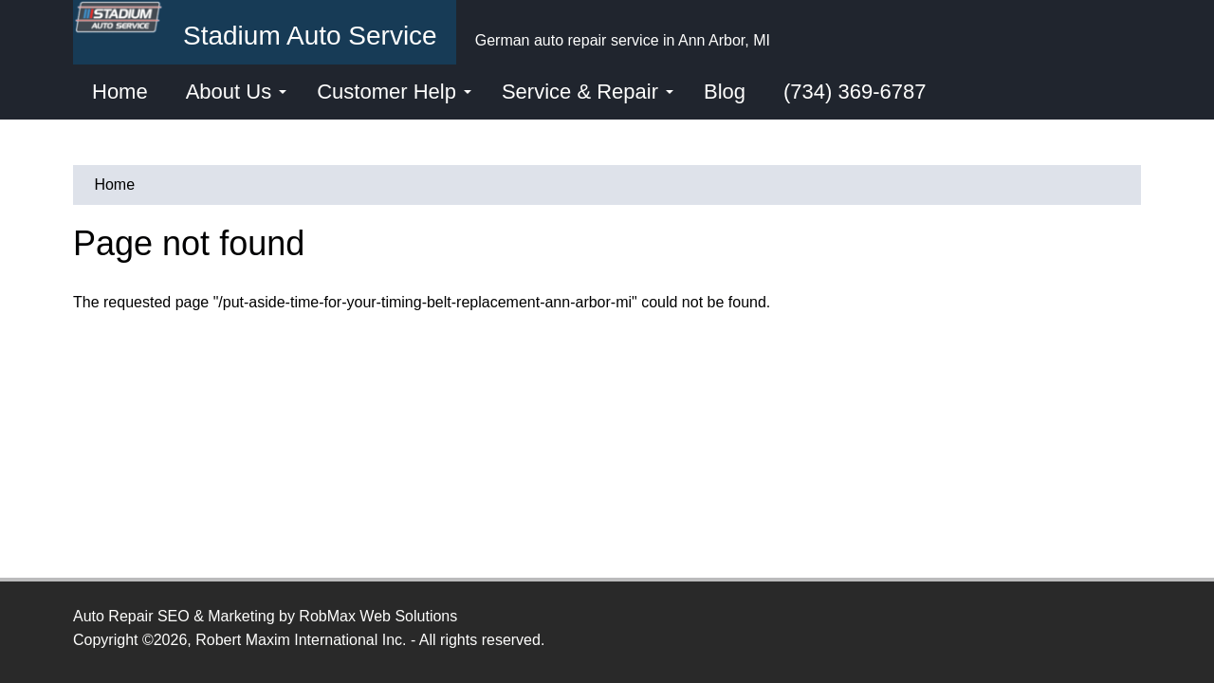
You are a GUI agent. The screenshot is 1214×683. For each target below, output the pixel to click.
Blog (724, 91)
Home (120, 91)
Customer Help (394, 91)
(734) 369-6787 (854, 91)
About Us (236, 91)
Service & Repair (587, 91)
